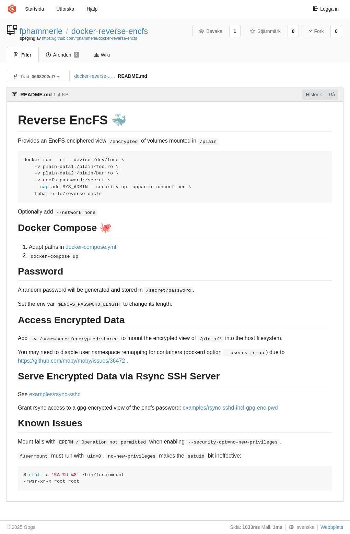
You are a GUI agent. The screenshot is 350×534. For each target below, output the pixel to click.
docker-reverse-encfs (109, 31)
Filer (23, 55)
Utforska (65, 9)
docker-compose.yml (91, 247)
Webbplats (331, 527)
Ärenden (62, 55)
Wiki (102, 55)
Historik (314, 94)
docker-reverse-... (93, 76)
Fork (316, 31)
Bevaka (210, 31)
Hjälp (91, 9)
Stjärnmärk (265, 31)
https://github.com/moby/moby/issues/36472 (71, 361)
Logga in (326, 9)
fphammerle (41, 31)
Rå (332, 94)
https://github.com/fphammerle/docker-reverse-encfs (89, 38)
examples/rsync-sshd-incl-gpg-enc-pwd (230, 408)
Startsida (34, 9)
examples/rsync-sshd (55, 394)
